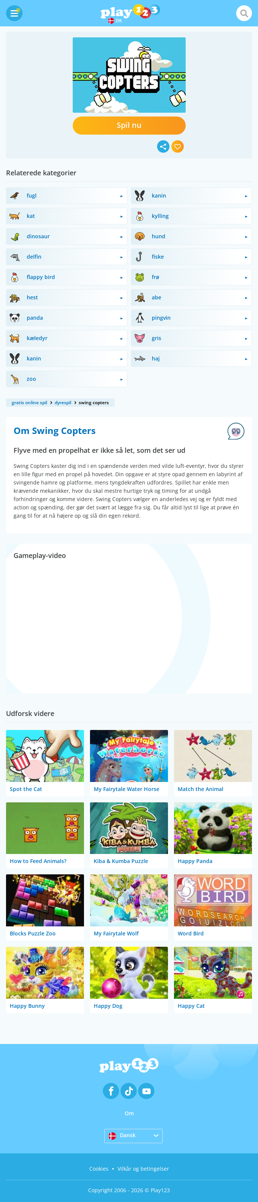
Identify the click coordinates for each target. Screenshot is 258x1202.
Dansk (122, 1135)
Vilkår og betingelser (143, 1168)
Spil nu (129, 125)
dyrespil (63, 402)
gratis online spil (29, 402)
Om (129, 1113)
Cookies (98, 1168)
